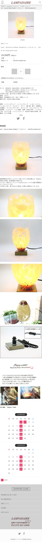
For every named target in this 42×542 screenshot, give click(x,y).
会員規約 (3, 508)
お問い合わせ (5, 512)
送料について (5, 503)
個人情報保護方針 (6, 499)
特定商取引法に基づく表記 (9, 495)
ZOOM (22, 40)
